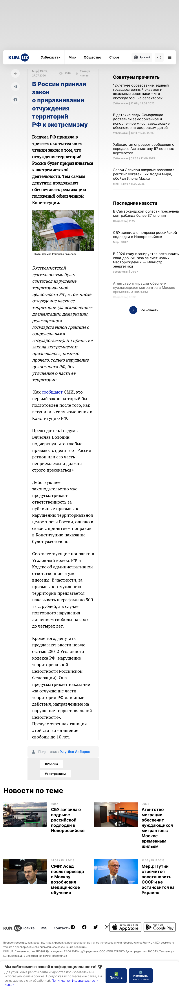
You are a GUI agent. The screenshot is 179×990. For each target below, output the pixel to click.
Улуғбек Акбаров (75, 752)
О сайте (28, 928)
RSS (44, 928)
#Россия (51, 764)
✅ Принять (116, 975)
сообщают (52, 392)
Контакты (62, 928)
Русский (142, 57)
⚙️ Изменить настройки (141, 975)
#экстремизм (55, 773)
